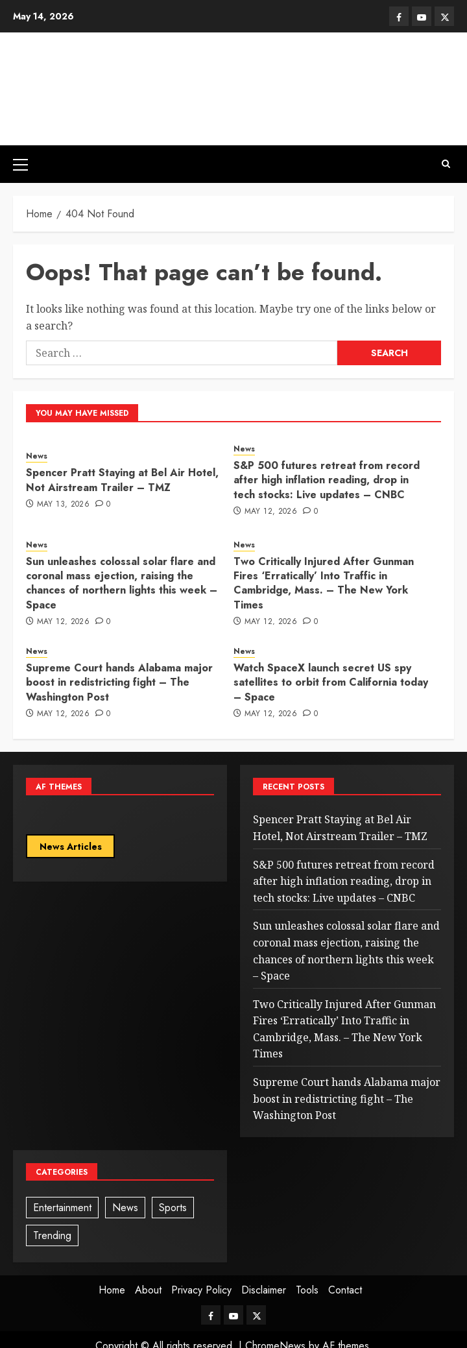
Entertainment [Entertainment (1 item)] (62, 1207)
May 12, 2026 (271, 512)
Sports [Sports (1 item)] (173, 1207)
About (148, 1289)
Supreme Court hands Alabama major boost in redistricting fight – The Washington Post (119, 682)
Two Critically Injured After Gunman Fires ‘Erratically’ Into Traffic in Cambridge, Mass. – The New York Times (324, 583)
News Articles (71, 846)
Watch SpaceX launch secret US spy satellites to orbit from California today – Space (331, 682)
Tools (307, 1289)
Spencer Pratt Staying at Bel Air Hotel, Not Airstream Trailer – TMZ (122, 479)
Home (112, 1289)
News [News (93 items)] (125, 1207)
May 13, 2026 (63, 504)
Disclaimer (263, 1289)
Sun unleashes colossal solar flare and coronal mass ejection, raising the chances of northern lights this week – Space (121, 583)
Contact (345, 1289)
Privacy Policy (201, 1289)
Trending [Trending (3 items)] (52, 1235)
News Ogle (233, 73)
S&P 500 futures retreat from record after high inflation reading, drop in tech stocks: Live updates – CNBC (327, 480)
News (36, 456)
